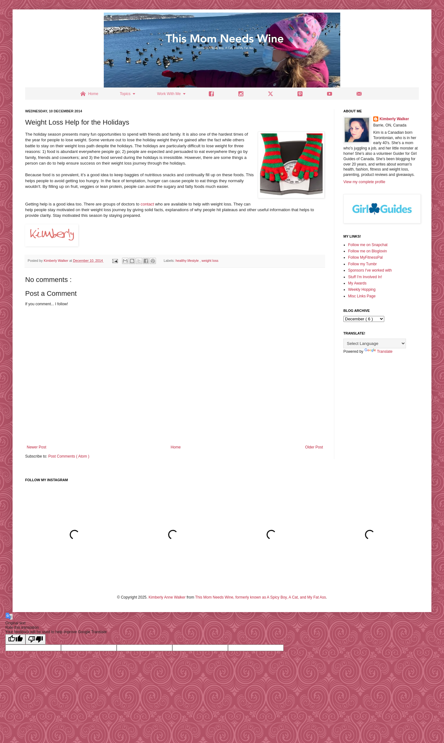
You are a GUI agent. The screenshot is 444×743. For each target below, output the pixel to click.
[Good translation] (15, 639)
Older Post (314, 447)
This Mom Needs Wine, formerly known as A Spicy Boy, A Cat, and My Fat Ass (260, 597)
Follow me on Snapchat (367, 245)
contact (147, 204)
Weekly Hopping (361, 289)
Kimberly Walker (394, 119)
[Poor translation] (35, 639)
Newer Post (36, 447)
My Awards (357, 283)
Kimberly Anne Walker (167, 597)
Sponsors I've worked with (370, 270)
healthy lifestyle (187, 260)
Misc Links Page (361, 296)
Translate (378, 351)
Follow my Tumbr (362, 264)
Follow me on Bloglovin (367, 251)
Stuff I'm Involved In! (365, 277)
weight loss (210, 260)
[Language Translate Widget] (374, 343)
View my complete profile (364, 182)
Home (176, 447)
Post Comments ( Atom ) (68, 456)
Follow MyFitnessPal (365, 257)
